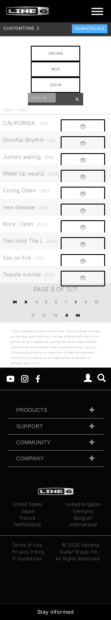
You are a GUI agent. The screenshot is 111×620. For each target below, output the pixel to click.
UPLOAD (55, 53)
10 (96, 302)
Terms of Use (27, 545)
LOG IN (56, 85)
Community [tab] (33, 442)
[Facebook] (38, 378)
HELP (55, 69)
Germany (83, 511)
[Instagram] (24, 378)
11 (33, 315)
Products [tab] (31, 410)
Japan (28, 511)
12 (44, 315)
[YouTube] (10, 378)
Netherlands (27, 524)
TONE (19, 28)
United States (28, 504)
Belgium (83, 518)
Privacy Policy (28, 552)
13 (55, 315)
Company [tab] (30, 459)
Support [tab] (29, 426)
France (27, 518)
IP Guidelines (27, 559)
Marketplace (90, 28)
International (83, 524)
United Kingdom (83, 504)
